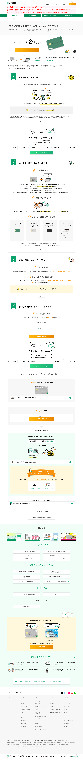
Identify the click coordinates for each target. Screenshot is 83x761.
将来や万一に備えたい (54, 697)
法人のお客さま (32, 15)
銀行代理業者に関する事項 (40, 746)
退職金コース (23, 723)
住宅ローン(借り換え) (39, 703)
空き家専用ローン (38, 734)
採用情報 (15, 740)
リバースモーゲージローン (40, 732)
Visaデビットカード (67, 715)
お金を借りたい (38, 697)
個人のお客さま (15, 15)
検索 (64, 4)
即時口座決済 (66, 723)
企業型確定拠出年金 (53, 715)
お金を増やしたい (24, 697)
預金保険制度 (66, 742)
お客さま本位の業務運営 (38, 742)
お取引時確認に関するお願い (28, 746)
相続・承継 (52, 703)
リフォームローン (38, 726)
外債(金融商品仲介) (24, 729)
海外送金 (65, 712)
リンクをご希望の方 (43, 744)
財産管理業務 (52, 706)
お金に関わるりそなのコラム (69, 729)
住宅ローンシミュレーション (40, 706)
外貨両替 (65, 709)
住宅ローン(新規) (38, 701)
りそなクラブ (66, 706)
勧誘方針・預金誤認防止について (50, 740)
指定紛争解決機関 (52, 744)
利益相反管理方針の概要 (48, 742)
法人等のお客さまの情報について (26, 742)
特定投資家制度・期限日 (58, 742)
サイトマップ (9, 740)
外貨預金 (22, 717)
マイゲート (66, 701)
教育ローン (37, 723)
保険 (50, 701)
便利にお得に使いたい (68, 697)
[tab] (41, 77)
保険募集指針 (72, 742)
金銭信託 (22, 715)
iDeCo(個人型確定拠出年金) (55, 712)
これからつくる (41, 545)
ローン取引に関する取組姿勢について (63, 744)
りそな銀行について (67, 15)
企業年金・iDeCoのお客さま (50, 15)
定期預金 (22, 712)
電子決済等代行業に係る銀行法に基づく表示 (30, 744)
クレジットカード (67, 717)
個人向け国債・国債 (24, 726)
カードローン (37, 709)
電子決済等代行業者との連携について (14, 744)
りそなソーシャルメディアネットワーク (14, 692)
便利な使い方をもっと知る (41, 565)
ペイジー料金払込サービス (69, 720)
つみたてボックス (24, 701)
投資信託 (22, 703)
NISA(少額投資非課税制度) (26, 709)
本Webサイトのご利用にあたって (24, 740)
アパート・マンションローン (40, 729)
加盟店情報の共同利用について (13, 742)
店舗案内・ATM (49, 4)
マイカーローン (38, 720)
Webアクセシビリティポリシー (37, 740)
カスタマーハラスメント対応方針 (52, 746)
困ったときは (56, 4)
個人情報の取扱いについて (63, 740)
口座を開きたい (9, 697)
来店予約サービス (67, 726)
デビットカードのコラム (41, 657)
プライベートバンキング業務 (55, 709)
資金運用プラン (24, 720)
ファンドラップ (24, 706)
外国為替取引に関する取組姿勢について (14, 746)
